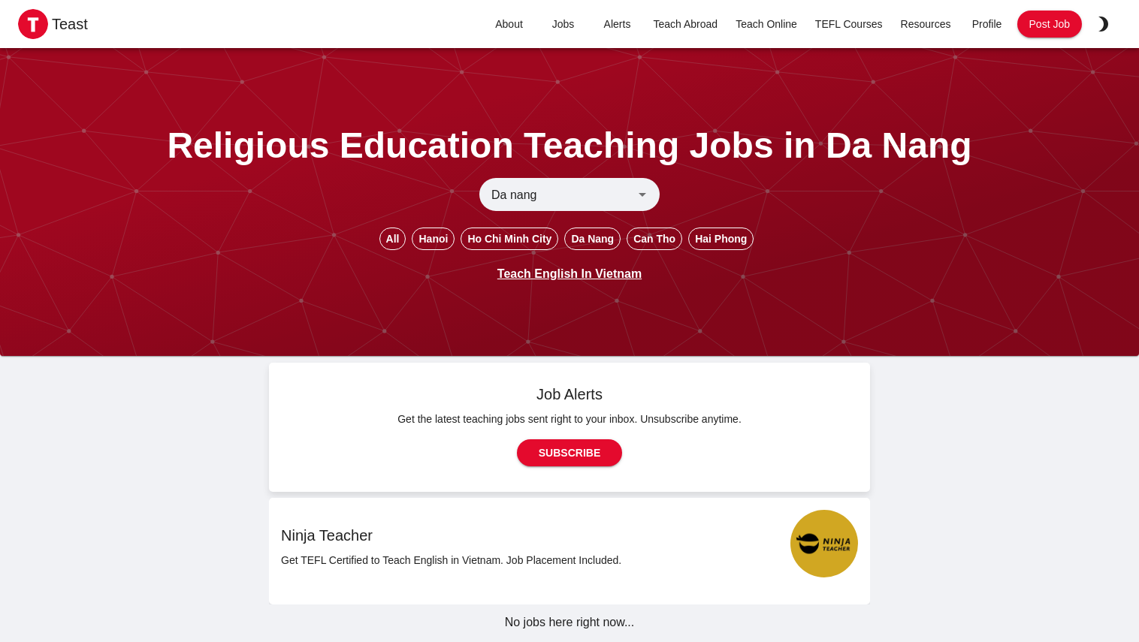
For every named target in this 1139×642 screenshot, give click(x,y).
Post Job (1049, 24)
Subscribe (569, 452)
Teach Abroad (686, 24)
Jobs (563, 24)
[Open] (642, 194)
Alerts (618, 24)
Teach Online (766, 24)
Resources (926, 24)
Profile (987, 24)
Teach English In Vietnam (569, 273)
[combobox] (557, 194)
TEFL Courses (849, 24)
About (509, 24)
